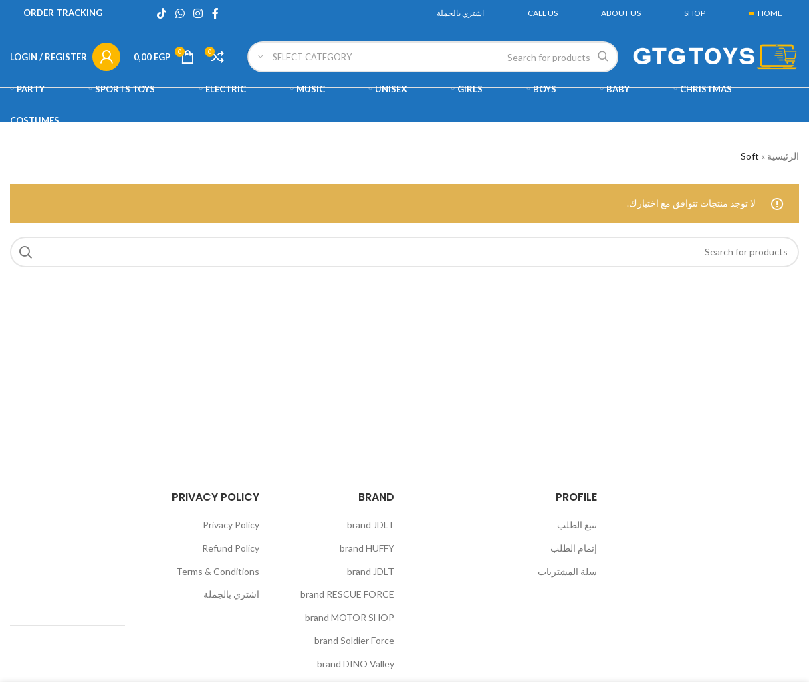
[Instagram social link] (198, 13)
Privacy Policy (231, 524)
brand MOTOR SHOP (349, 617)
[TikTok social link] (161, 13)
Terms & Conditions (217, 571)
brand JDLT (370, 524)
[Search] (432, 56)
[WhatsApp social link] (179, 13)
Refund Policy (230, 548)
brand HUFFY (367, 548)
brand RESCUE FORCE (347, 594)
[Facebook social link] (215, 13)
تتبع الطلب (577, 524)
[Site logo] (715, 56)
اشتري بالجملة (231, 594)
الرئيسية (783, 156)
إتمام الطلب (573, 548)
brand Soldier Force (354, 640)
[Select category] (304, 57)
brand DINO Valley (355, 663)
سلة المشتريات (567, 571)
